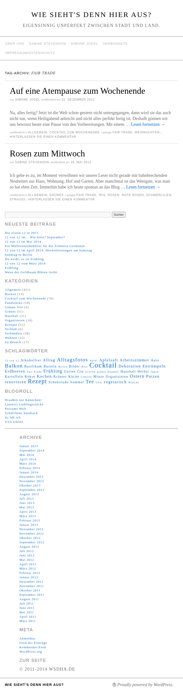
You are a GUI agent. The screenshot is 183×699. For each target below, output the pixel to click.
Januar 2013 (28, 525)
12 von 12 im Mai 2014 (23, 241)
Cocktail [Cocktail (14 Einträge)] (103, 365)
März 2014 (27, 463)
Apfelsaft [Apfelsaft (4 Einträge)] (108, 360)
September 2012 (31, 542)
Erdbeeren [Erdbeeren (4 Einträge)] (15, 371)
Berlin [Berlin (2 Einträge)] (62, 366)
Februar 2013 (29, 520)
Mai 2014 (26, 455)
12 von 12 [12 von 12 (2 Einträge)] (12, 360)
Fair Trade (122, 132)
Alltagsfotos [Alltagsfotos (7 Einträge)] (72, 360)
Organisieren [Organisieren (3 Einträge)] (117, 376)
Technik (11, 329)
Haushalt (12, 316)
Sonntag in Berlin (19, 254)
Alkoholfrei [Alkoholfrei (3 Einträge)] (31, 360)
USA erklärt (14, 422)
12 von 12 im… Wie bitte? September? (35, 237)
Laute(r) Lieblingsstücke (24, 404)
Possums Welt (15, 408)
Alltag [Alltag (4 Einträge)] (49, 360)
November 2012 (31, 533)
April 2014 (27, 459)
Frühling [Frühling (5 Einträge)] (53, 371)
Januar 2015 (28, 446)
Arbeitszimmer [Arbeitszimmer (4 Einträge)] (134, 360)
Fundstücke (14, 303)
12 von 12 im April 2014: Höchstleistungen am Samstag (48, 250)
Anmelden (27, 638)
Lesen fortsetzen (148, 124)
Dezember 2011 (31, 581)
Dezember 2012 (31, 529)
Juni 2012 (27, 555)
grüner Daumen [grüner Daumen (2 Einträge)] (108, 371)
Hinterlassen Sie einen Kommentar (43, 136)
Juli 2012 (26, 551)
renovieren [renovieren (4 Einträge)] (15, 382)
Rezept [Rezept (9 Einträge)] (37, 381)
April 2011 (27, 616)
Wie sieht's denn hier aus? (91, 14)
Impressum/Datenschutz (30, 53)
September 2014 (31, 450)
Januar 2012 (28, 577)
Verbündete (115, 43)
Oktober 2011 (30, 590)
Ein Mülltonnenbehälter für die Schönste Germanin (45, 246)
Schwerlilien (158, 195)
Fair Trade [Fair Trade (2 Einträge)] (34, 371)
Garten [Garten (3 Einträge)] (70, 371)
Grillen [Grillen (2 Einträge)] (90, 371)
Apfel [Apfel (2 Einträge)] (94, 360)
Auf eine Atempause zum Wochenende (77, 91)
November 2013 (31, 481)
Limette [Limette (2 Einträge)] (86, 376)
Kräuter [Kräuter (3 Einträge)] (60, 376)
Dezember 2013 (31, 476)
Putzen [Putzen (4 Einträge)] (153, 376)
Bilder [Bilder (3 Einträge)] (74, 366)
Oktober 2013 (30, 485)
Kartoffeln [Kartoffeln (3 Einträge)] (14, 376)
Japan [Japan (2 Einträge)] (155, 371)
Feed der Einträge (33, 643)
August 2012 (29, 546)
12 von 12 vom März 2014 (25, 263)
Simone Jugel (84, 43)
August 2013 (29, 494)
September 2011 (31, 595)
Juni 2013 (27, 503)
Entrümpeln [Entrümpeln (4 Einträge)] (154, 366)
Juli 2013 (26, 498)
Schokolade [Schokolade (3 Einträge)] (59, 382)
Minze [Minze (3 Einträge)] (98, 376)
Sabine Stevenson (47, 43)
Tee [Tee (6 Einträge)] (90, 381)
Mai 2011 (26, 612)
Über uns (14, 43)
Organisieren (15, 320)
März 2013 (27, 516)
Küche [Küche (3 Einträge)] (73, 376)
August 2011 (29, 599)
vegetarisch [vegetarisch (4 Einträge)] (115, 382)
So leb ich (13, 417)
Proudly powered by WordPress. (145, 685)
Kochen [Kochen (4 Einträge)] (44, 376)
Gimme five (14, 307)
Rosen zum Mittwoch (47, 153)
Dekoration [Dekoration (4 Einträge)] (129, 366)
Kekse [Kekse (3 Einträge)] (30, 376)
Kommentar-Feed (32, 647)
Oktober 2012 (30, 538)
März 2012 (27, 568)
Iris (102, 195)
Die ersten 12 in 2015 (22, 233)
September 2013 (31, 490)
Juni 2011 (26, 608)
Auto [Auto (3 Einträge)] (155, 360)
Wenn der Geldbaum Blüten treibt (31, 272)
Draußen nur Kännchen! (23, 400)
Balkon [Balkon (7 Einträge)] (14, 366)
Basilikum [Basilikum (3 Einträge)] (33, 366)
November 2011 (31, 586)
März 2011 (27, 621)
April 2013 (27, 511)
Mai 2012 (26, 560)
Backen (10, 294)
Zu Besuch (13, 342)
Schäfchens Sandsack (21, 413)
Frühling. (12, 268)
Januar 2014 (28, 472)
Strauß (17, 199)
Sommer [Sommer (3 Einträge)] (77, 382)
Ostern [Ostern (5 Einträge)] (137, 376)
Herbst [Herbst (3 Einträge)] (143, 371)
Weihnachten (147, 132)
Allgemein (37, 132)
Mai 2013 (26, 507)
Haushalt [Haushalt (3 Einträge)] (128, 371)
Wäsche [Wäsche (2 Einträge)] (133, 382)
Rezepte (11, 324)
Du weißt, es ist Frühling (24, 259)
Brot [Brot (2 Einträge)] (85, 366)
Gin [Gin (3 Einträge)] (80, 371)
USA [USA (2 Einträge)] (99, 382)
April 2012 (27, 564)
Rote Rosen (133, 195)
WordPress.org (30, 651)
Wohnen (11, 338)
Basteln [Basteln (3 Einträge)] (50, 366)
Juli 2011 (26, 603)
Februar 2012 (29, 573)
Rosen (114, 195)
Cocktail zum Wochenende (75, 132)
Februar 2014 (29, 468)
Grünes (57, 195)
